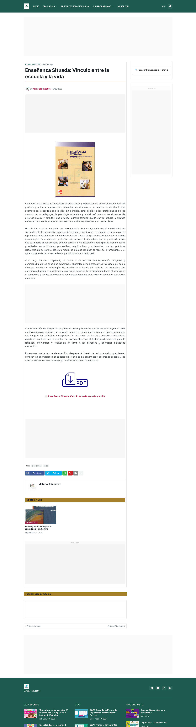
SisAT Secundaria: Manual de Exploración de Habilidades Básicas (103, 712)
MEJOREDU (123, 6)
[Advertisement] (98, 36)
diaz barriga (47, 64)
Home (36, 6)
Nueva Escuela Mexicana (75, 6)
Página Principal (32, 64)
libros (46, 466)
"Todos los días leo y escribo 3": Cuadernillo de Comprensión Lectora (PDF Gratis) (53, 712)
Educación (49, 6)
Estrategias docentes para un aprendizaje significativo (38, 527)
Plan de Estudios (102, 6)
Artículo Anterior (34, 626)
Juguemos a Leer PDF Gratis (154, 722)
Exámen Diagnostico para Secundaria (153, 711)
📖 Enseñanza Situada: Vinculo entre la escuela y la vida (75, 396)
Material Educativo (50, 484)
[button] (163, 6)
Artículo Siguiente (116, 626)
